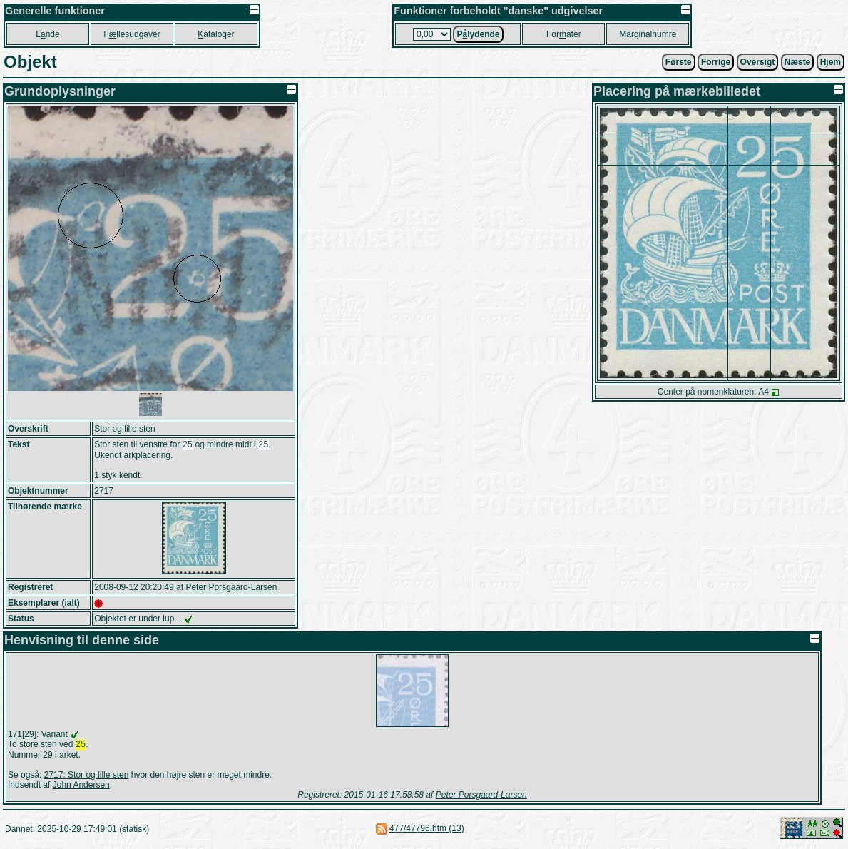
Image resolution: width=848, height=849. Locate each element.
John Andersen (81, 788)
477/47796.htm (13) (426, 831)
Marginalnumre (647, 34)
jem (830, 62)
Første (678, 62)
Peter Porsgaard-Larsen (231, 589)
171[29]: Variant (38, 736)
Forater (563, 34)
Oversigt (757, 62)
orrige (715, 62)
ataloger (216, 34)
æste (798, 62)
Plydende (477, 34)
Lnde (47, 34)
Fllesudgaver (131, 34)
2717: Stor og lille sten (86, 778)
